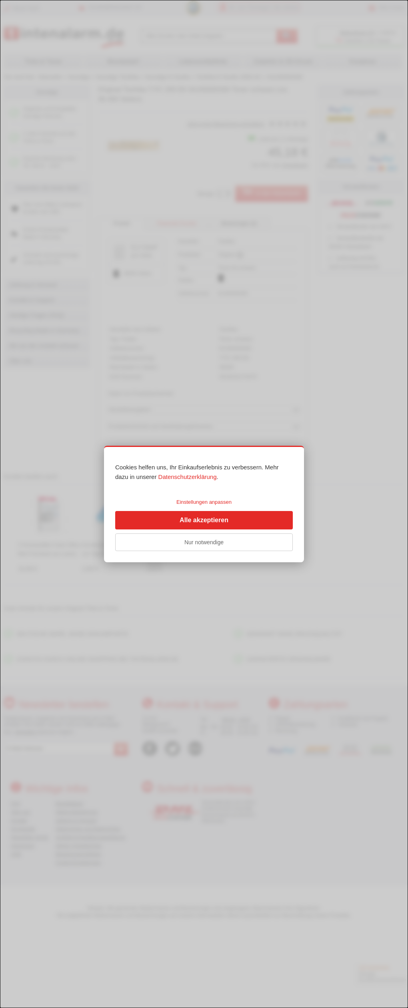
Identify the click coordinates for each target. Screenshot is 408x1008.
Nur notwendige (204, 542)
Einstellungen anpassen (204, 502)
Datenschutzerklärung (187, 476)
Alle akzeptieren (204, 520)
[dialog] (204, 504)
